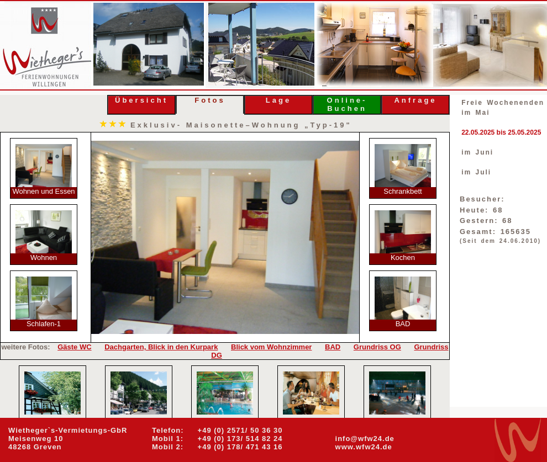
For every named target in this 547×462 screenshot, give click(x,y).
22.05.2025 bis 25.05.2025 (501, 132)
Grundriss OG (377, 347)
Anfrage (415, 100)
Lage (278, 100)
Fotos (209, 100)
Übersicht (141, 100)
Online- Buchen (347, 104)
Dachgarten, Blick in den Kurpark (161, 347)
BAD (332, 347)
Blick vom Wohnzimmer (271, 347)
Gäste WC (74, 347)
